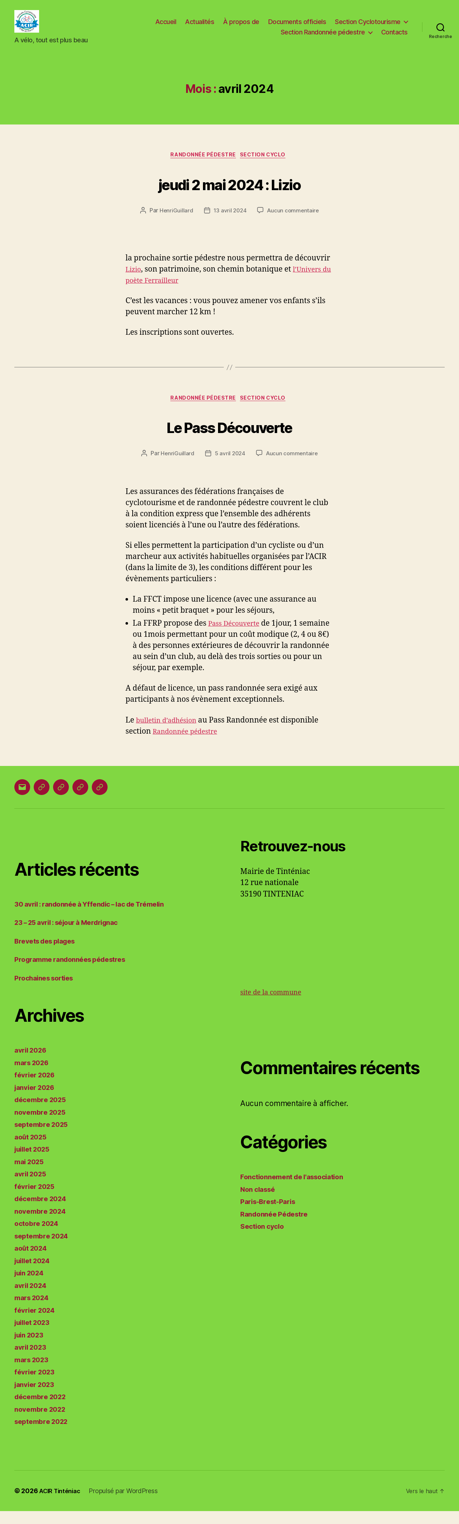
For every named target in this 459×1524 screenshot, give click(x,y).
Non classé (259, 1202)
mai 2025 (31, 1174)
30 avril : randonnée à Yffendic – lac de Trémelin (97, 916)
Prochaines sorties (47, 990)
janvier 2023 (37, 1397)
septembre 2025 (44, 1137)
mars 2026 (33, 1075)
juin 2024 (31, 1285)
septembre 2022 (44, 1434)
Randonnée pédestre (189, 744)
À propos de (241, 26)
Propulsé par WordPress (128, 1503)
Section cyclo (267, 166)
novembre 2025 (42, 1124)
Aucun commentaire (293, 221)
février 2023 (36, 1384)
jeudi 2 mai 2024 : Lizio (229, 193)
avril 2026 (32, 1063)
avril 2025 (32, 1186)
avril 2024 (32, 1298)
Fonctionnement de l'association (297, 1189)
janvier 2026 (37, 1100)
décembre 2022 (43, 1409)
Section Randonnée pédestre (323, 37)
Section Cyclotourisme (368, 26)
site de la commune (274, 1005)
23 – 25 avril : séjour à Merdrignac (73, 935)
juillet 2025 (34, 1162)
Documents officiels (297, 26)
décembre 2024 (43, 1211)
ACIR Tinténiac (62, 1503)
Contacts (394, 37)
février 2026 (37, 1087)
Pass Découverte (237, 636)
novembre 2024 (42, 1223)
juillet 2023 (34, 1335)
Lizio (134, 280)
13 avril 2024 (229, 221)
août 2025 (32, 1149)
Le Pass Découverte (229, 438)
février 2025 (36, 1199)
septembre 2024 (44, 1248)
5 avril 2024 (229, 466)
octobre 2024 (38, 1236)
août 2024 (32, 1261)
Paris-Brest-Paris (271, 1214)
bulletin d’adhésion (170, 733)
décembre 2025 (43, 1112)
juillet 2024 (35, 1273)
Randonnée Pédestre (202, 166)
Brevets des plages (48, 953)
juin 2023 (31, 1347)
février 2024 (37, 1322)
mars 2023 (33, 1372)
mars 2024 (33, 1310)
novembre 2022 (42, 1421)
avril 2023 (32, 1360)
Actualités (199, 26)
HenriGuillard (175, 221)
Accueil (165, 26)
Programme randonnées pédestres (75, 972)
